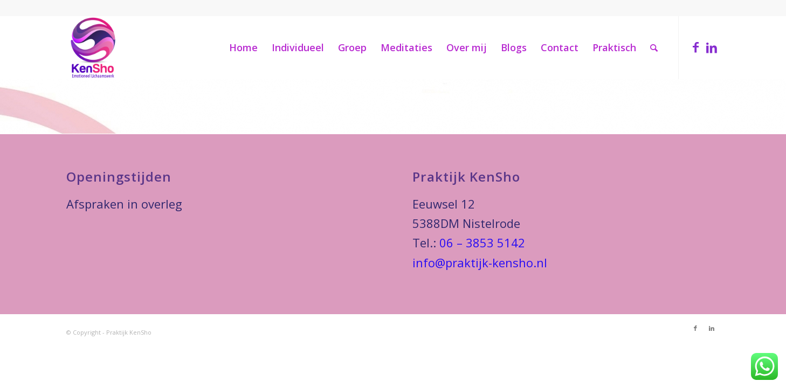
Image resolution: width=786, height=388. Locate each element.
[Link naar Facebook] (695, 47)
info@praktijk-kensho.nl (479, 262)
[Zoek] (654, 47)
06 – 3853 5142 (482, 242)
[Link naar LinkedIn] (712, 47)
